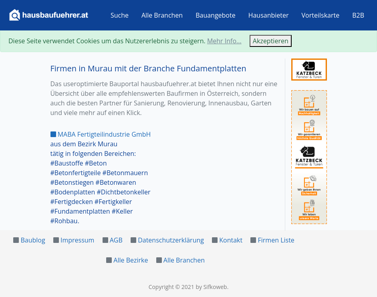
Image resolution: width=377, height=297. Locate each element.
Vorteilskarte (321, 15)
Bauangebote (216, 15)
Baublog (32, 240)
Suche (120, 15)
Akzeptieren (270, 40)
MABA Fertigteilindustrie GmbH (100, 134)
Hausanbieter (268, 15)
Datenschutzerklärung (171, 240)
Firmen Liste (276, 240)
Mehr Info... (224, 40)
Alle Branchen (162, 15)
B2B (358, 15)
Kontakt (230, 240)
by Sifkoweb (211, 287)
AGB (116, 240)
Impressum (77, 240)
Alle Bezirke (130, 260)
